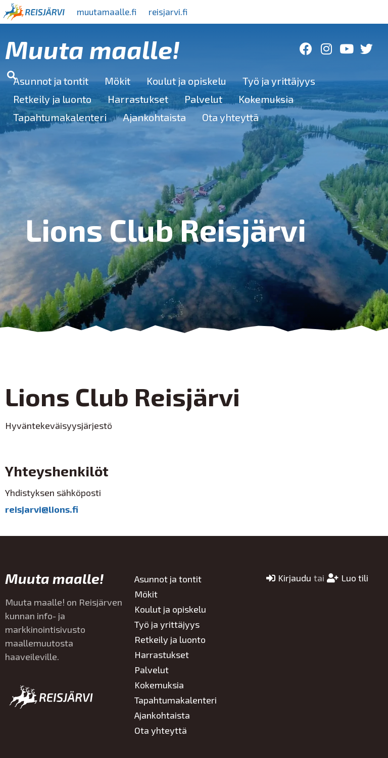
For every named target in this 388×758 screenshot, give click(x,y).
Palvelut (203, 99)
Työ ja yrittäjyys (279, 81)
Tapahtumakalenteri (60, 117)
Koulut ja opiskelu (186, 81)
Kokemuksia (266, 99)
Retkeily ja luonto (52, 99)
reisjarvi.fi (176, 11)
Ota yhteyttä (230, 117)
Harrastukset (138, 99)
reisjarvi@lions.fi (41, 509)
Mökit (117, 81)
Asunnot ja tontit (50, 81)
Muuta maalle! (92, 49)
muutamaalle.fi (109, 11)
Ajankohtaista (154, 117)
